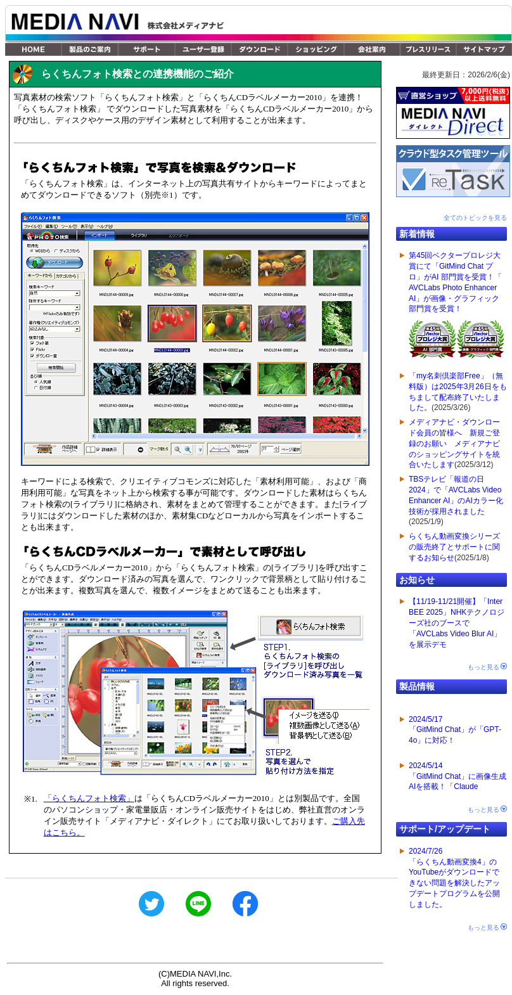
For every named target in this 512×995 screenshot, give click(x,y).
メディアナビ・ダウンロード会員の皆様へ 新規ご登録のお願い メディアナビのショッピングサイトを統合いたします (454, 443)
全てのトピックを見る (475, 217)
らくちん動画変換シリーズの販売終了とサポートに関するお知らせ (454, 547)
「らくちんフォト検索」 (89, 798)
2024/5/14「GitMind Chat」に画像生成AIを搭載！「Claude (457, 776)
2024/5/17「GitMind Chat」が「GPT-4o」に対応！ (455, 730)
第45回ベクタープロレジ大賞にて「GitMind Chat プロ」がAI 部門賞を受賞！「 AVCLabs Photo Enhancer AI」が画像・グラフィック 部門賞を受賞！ (456, 307)
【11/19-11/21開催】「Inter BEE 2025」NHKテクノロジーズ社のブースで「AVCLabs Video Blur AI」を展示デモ (456, 622)
